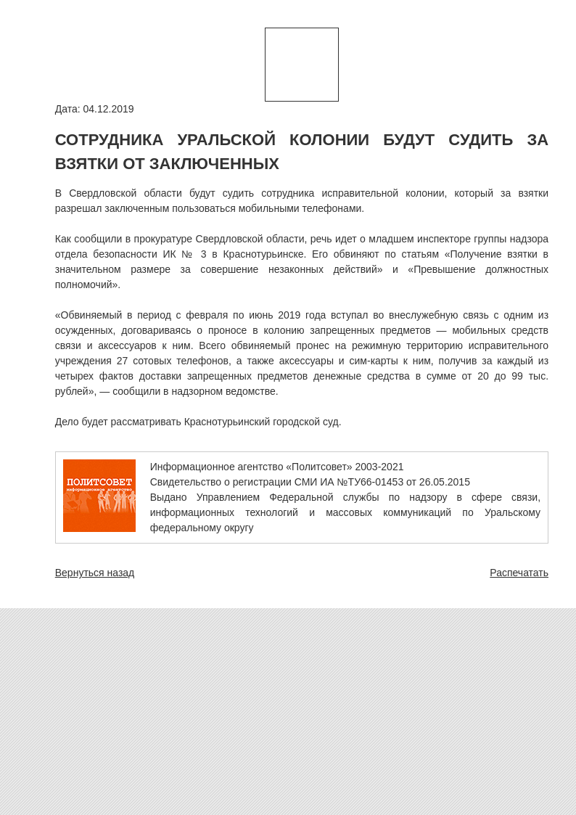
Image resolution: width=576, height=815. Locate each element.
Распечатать (519, 572)
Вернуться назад (95, 572)
